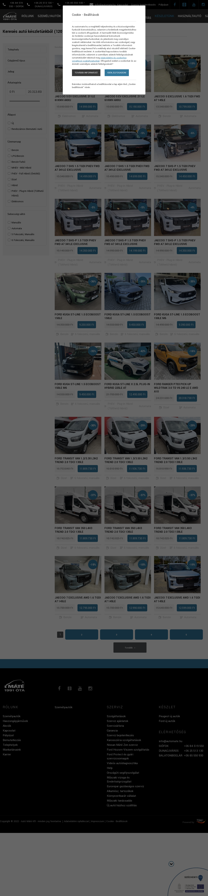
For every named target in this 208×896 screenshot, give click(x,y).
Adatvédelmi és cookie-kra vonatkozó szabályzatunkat (99, 59)
